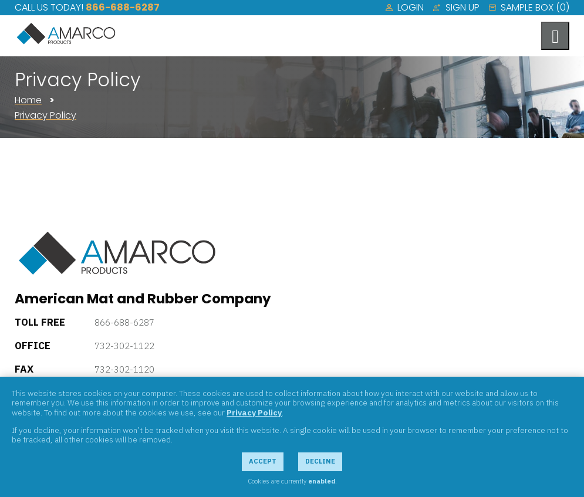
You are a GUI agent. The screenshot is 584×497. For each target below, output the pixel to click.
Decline (320, 461)
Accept (262, 461)
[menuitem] (405, 7)
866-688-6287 (123, 7)
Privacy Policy (45, 115)
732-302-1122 (124, 345)
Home (28, 100)
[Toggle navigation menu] (555, 36)
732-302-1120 (124, 369)
